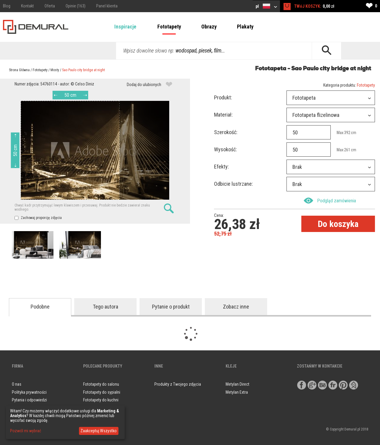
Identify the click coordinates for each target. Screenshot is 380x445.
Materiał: (223, 115)
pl (266, 6)
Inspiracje (125, 26)
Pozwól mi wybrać (25, 430)
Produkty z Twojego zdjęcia (177, 384)
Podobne (40, 306)
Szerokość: (226, 132)
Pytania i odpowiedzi (29, 400)
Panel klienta (107, 6)
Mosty (54, 70)
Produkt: (223, 97)
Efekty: (221, 166)
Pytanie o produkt (171, 306)
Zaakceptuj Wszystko (98, 430)
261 (347, 149)
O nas (16, 384)
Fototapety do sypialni (101, 392)
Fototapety (169, 26)
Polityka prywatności (29, 392)
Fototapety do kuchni (100, 400)
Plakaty (245, 26)
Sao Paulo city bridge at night (83, 70)
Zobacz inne (236, 306)
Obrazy (209, 26)
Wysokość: (225, 149)
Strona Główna (19, 70)
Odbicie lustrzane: (233, 184)
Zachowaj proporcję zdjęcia (38, 218)
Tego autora (105, 306)
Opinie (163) (76, 6)
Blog (6, 6)
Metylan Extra (237, 392)
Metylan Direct (237, 384)
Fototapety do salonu (101, 384)
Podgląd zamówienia (330, 201)
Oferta (50, 6)
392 (347, 132)
